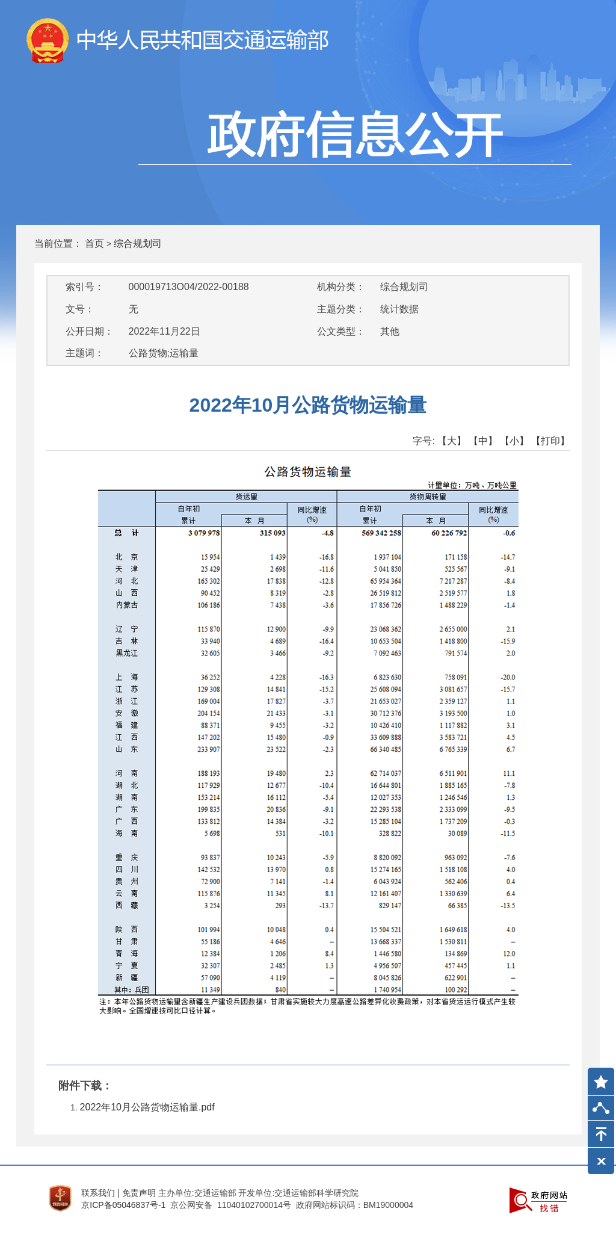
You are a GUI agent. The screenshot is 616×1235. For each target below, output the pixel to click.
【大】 (451, 441)
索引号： (85, 287)
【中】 (483, 441)
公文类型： (341, 331)
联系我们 (98, 1193)
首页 (94, 243)
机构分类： (341, 287)
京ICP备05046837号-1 (123, 1205)
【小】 (514, 441)
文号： (80, 309)
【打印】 (550, 441)
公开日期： (90, 331)
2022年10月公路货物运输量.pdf (147, 1107)
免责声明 (139, 1193)
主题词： (85, 353)
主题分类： (341, 309)
